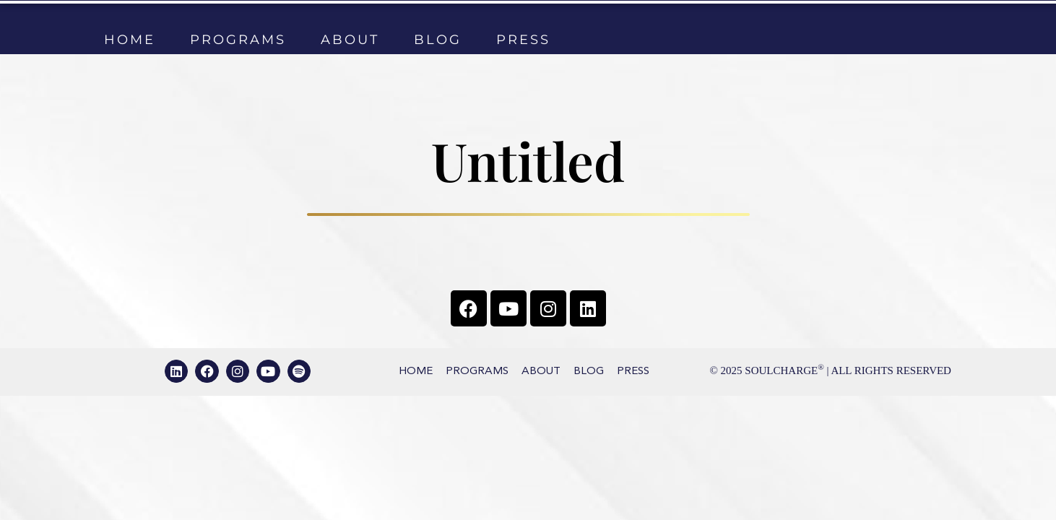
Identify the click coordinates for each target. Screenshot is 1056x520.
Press (523, 40)
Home (129, 40)
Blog (438, 40)
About (350, 40)
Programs (238, 40)
